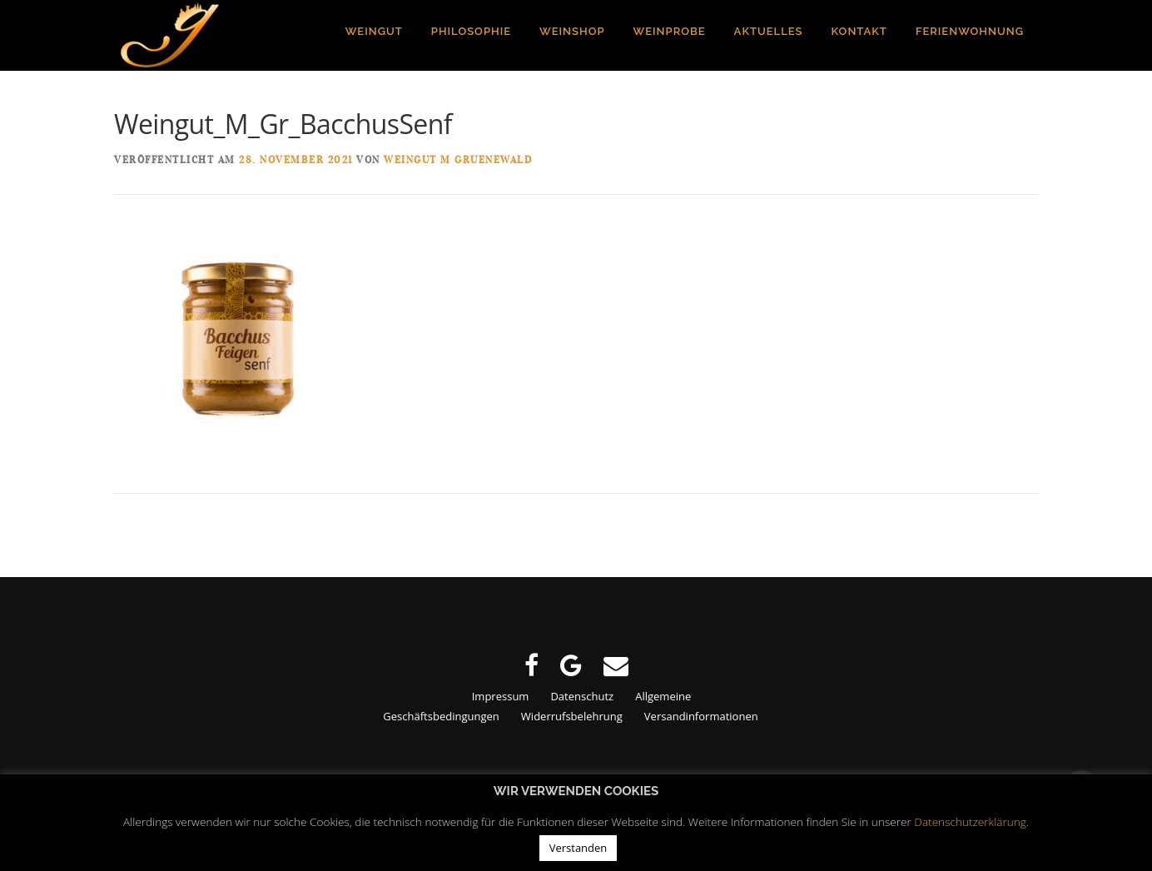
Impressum (500, 696)
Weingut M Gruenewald (458, 160)
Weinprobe (669, 31)
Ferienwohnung (970, 31)
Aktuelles (768, 31)
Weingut (374, 31)
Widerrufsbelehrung (572, 716)
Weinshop (572, 31)
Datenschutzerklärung (970, 821)
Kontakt (859, 31)
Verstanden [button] (578, 847)
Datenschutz (581, 696)
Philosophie (471, 31)
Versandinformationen (701, 716)
